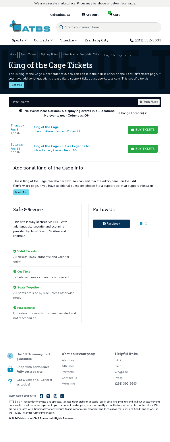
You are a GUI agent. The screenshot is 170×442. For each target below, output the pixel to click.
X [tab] (143, 224)
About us (68, 360)
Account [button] (92, 15)
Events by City (96, 40)
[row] (85, 129)
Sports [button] (19, 40)
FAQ (118, 360)
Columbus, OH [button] (62, 15)
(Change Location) (132, 113)
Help (118, 366)
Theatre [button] (68, 40)
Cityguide (121, 372)
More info (68, 384)
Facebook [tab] (111, 224)
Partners (68, 372)
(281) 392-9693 (145, 40)
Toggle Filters (149, 101)
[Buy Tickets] (143, 130)
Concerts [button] (43, 40)
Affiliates (68, 366)
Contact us (69, 378)
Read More (16, 85)
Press (119, 378)
